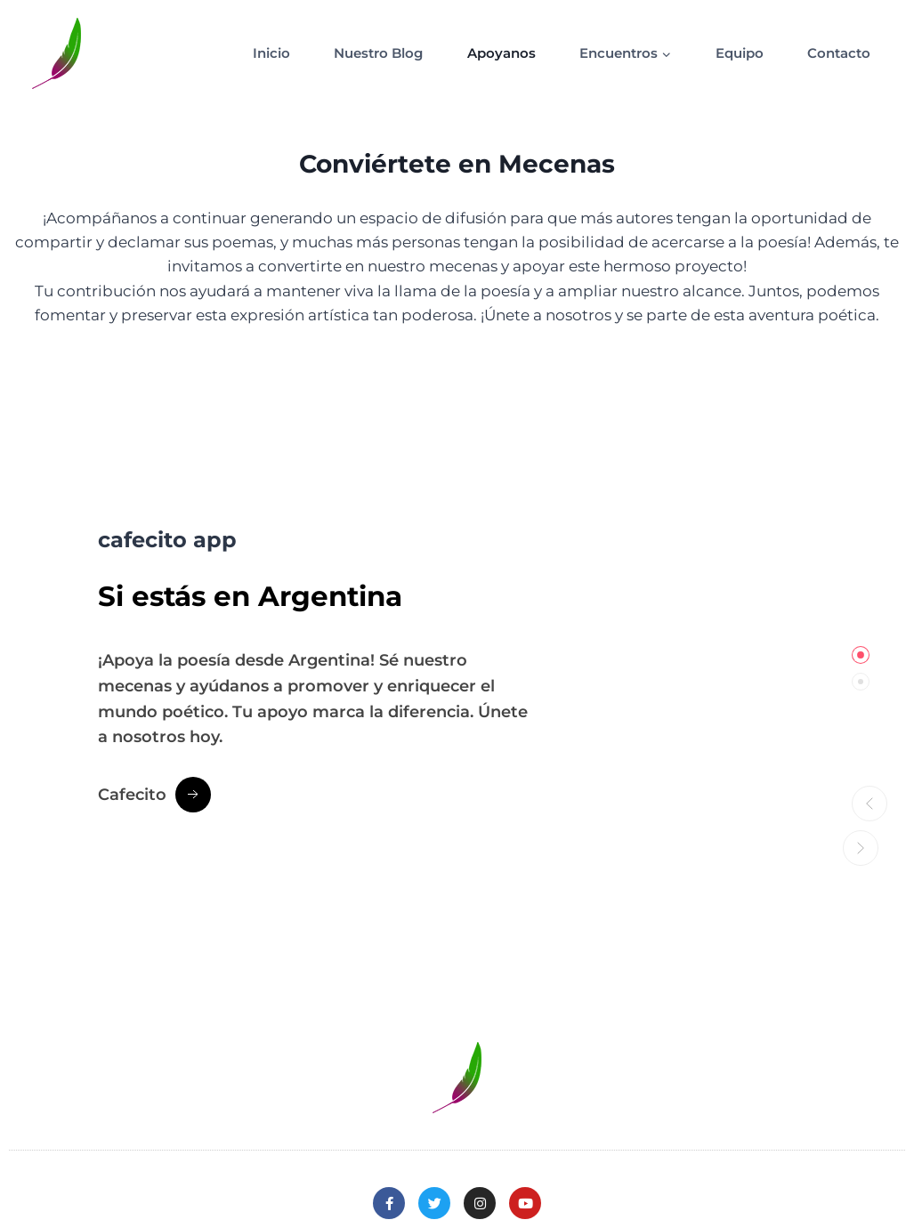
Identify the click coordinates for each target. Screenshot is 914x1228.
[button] (860, 800)
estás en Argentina (306, 593)
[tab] (861, 655)
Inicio (271, 52)
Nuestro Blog (378, 52)
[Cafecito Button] (154, 794)
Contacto (838, 52)
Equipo (740, 52)
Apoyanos (501, 52)
